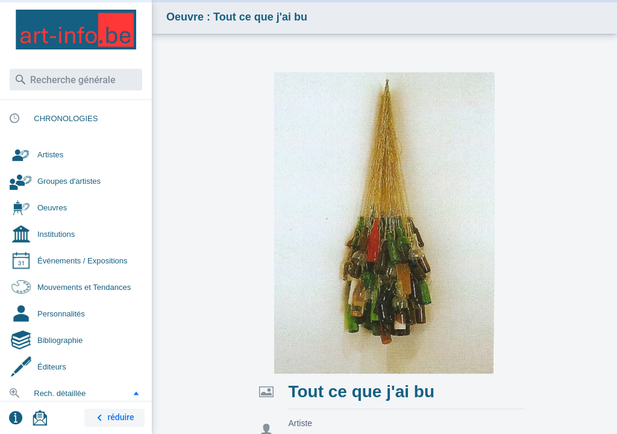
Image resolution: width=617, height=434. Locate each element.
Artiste (300, 423)
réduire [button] (113, 418)
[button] (136, 393)
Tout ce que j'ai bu (361, 391)
